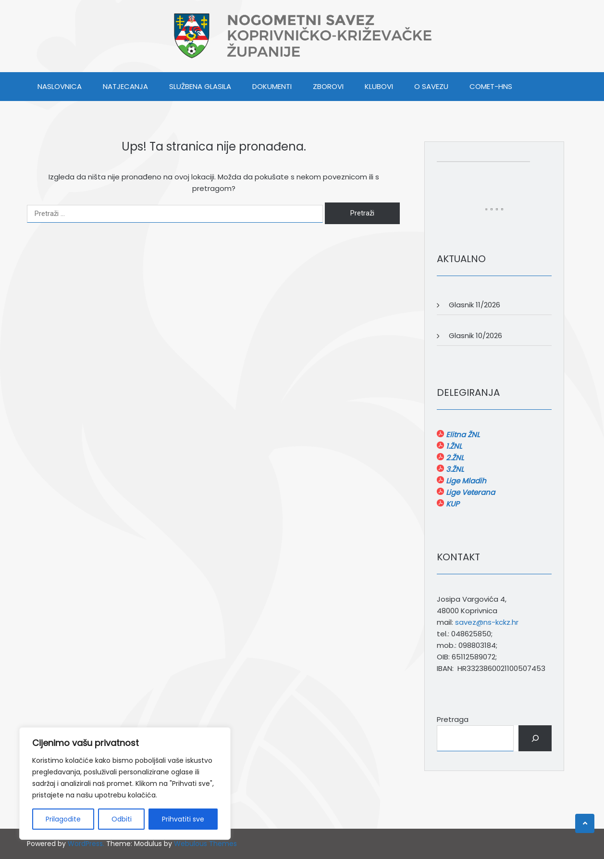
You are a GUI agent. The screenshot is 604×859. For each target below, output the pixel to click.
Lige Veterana (469, 492)
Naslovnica (59, 86)
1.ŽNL (453, 446)
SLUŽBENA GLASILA (200, 86)
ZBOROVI (328, 86)
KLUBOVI (379, 86)
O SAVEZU (431, 86)
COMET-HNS (490, 86)
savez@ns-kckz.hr (486, 622)
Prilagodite (63, 819)
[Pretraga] (535, 738)
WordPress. (86, 843)
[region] (125, 783)
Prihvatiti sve (183, 819)
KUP (451, 504)
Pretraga (452, 719)
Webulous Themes (205, 843)
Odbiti (121, 819)
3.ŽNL (454, 469)
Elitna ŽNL (462, 435)
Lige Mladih (465, 481)
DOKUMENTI (272, 86)
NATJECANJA (125, 86)
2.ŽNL (454, 458)
